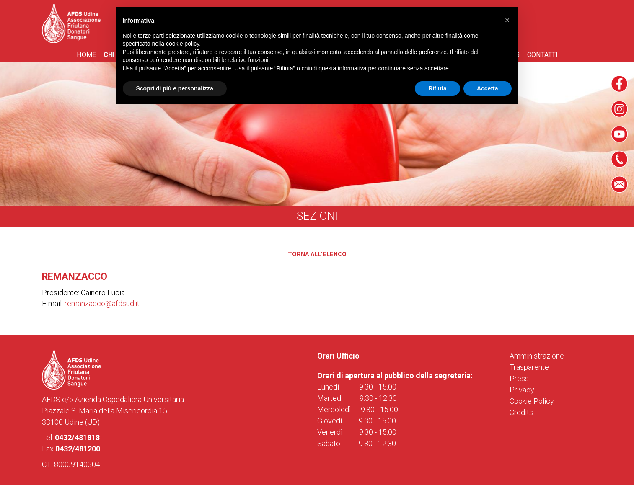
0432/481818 (77, 437)
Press (519, 378)
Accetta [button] (487, 88)
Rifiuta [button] (437, 88)
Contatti (542, 55)
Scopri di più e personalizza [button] (174, 88)
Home (86, 55)
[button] (507, 20)
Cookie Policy (532, 401)
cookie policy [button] (182, 43)
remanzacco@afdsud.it (102, 303)
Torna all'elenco (317, 254)
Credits (521, 412)
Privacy (522, 389)
